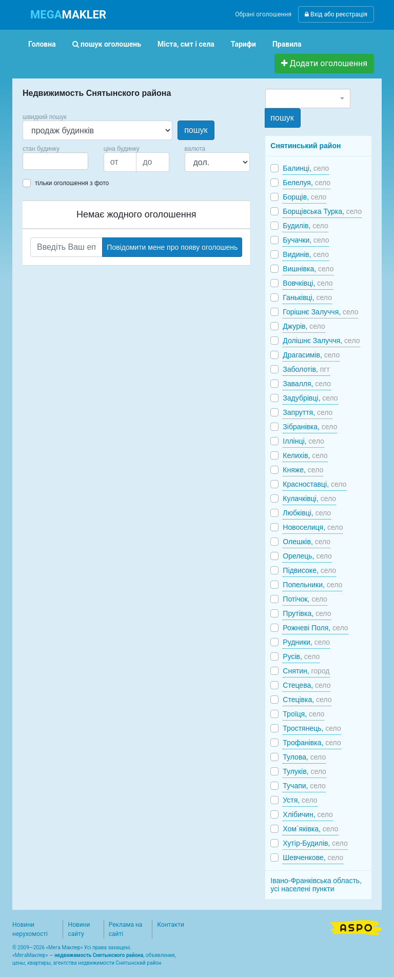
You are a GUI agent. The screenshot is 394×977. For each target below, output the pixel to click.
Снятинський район (305, 146)
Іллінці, (303, 441)
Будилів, (305, 226)
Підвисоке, (309, 570)
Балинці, (306, 168)
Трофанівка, (312, 743)
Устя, (300, 800)
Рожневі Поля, (315, 628)
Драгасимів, (311, 355)
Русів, (301, 656)
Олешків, (306, 541)
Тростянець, (312, 728)
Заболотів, (306, 369)
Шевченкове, (313, 857)
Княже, (303, 470)
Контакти (170, 924)
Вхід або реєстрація (336, 14)
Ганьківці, (307, 297)
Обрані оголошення (263, 14)
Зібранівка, (310, 427)
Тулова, (304, 757)
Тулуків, (304, 771)
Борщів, (304, 197)
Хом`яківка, (310, 829)
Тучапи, (304, 786)
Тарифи (243, 44)
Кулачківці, (309, 498)
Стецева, (306, 685)
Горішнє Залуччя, (320, 312)
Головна (42, 44)
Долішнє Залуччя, (321, 340)
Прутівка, (307, 613)
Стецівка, (307, 699)
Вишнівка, (308, 269)
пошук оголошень (106, 44)
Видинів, (306, 254)
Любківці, (307, 513)
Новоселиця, (313, 527)
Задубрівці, (310, 398)
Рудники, (306, 642)
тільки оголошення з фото (72, 183)
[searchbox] (41, 161)
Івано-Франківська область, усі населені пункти (316, 884)
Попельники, (312, 585)
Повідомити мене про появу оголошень (172, 247)
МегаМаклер (30, 955)
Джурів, (304, 326)
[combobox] (55, 161)
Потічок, (305, 599)
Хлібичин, (308, 814)
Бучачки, (306, 240)
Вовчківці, (307, 283)
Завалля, (306, 384)
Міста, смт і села (185, 44)
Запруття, (307, 412)
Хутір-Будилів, (315, 843)
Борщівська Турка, (322, 211)
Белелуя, (306, 182)
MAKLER (68, 14)
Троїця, (303, 714)
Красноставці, (314, 484)
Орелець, (307, 556)
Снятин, (306, 671)
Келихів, (305, 455)
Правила (287, 44)
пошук (195, 130)
